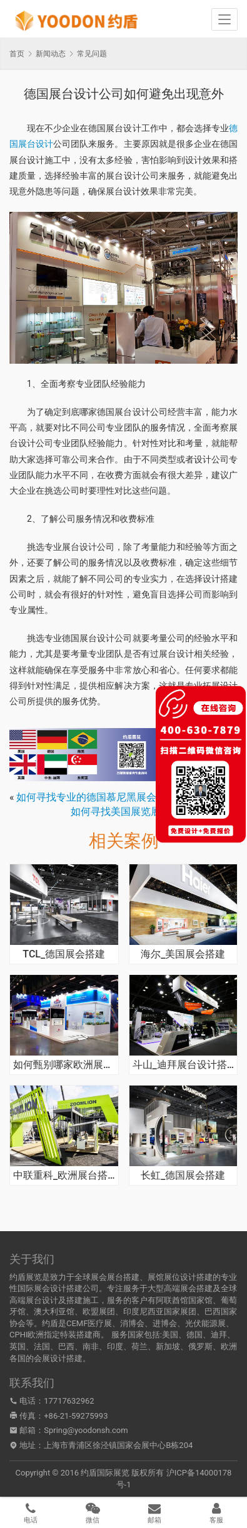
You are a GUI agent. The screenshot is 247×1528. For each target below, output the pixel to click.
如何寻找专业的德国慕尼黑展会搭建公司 (106, 797)
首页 (16, 53)
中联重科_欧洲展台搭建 (64, 1175)
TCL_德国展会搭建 (64, 954)
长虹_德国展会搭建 (183, 1175)
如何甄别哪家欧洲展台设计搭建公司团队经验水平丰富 (64, 1065)
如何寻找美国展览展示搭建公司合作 (151, 811)
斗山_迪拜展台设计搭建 (183, 1065)
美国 (170, 1334)
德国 (194, 1334)
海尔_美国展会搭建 (183, 954)
